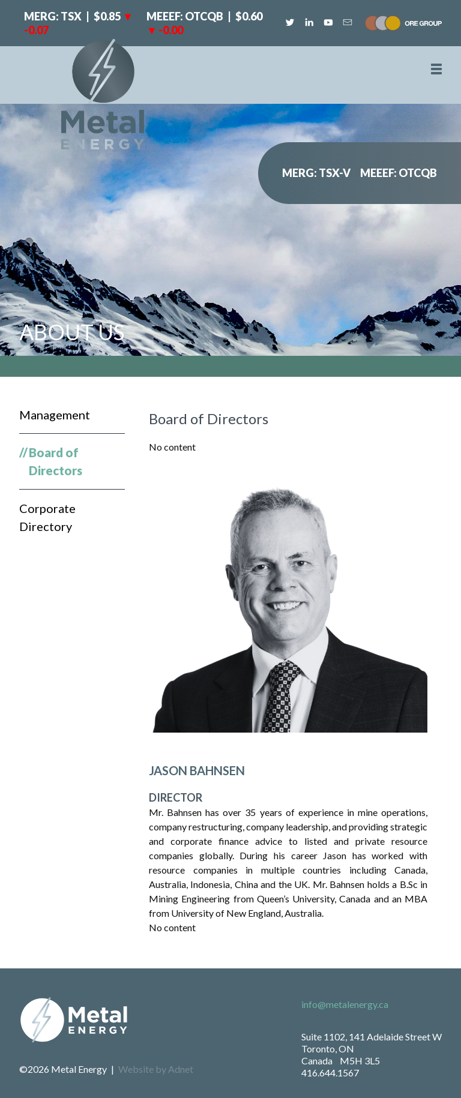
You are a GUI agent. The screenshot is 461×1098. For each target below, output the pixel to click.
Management (54, 414)
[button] (436, 69)
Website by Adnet (155, 1069)
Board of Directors (55, 461)
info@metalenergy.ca (344, 1004)
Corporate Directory (47, 517)
